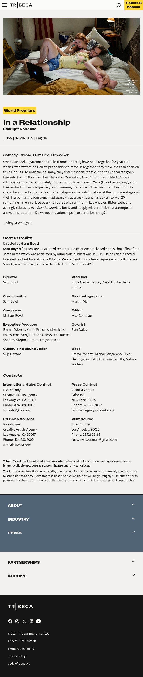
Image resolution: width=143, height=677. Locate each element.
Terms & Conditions (21, 648)
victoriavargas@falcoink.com (93, 410)
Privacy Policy (16, 656)
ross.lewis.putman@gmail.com (94, 439)
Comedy (10, 155)
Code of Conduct (19, 663)
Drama (25, 155)
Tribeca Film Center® (22, 641)
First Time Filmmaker (51, 155)
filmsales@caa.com (17, 410)
